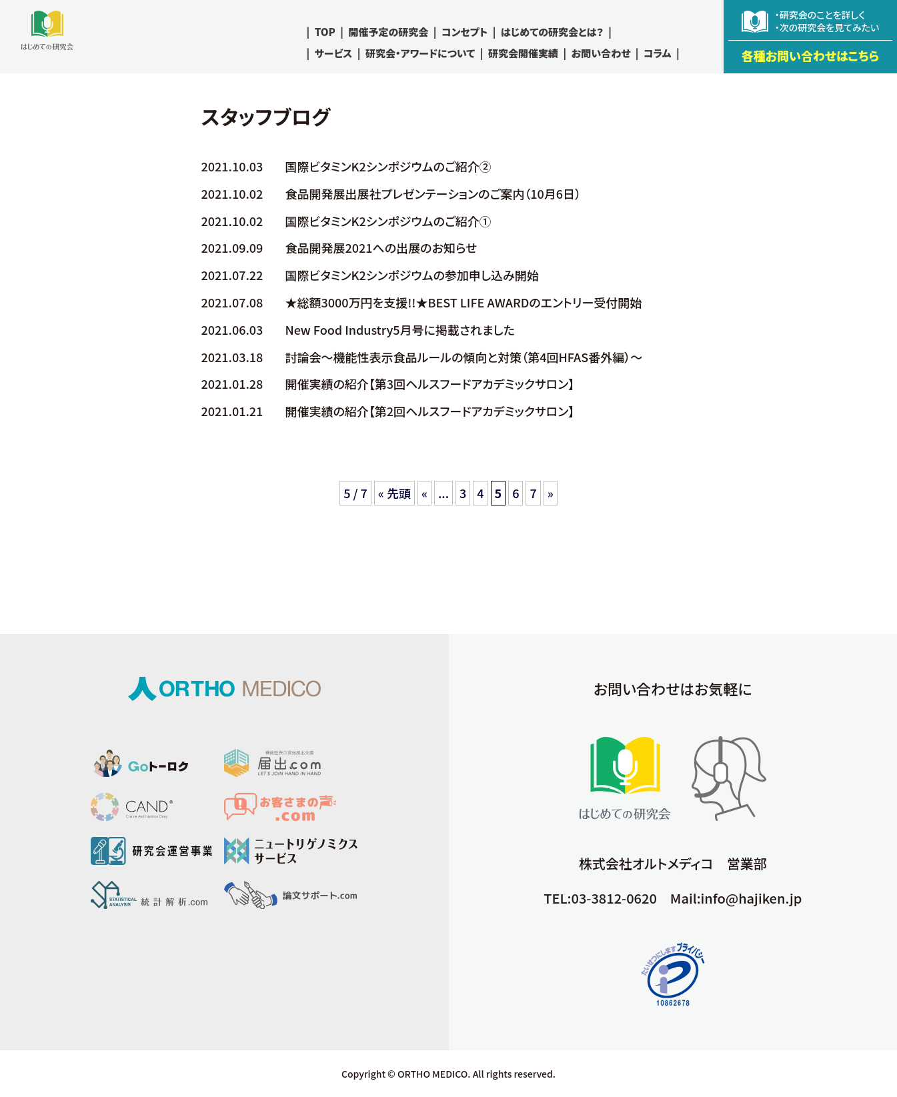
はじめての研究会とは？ (552, 32)
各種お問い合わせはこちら (811, 55)
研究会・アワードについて (420, 53)
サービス (334, 53)
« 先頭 (394, 492)
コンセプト (464, 32)
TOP (325, 32)
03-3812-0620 (614, 898)
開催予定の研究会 (388, 32)
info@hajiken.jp (751, 898)
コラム (658, 53)
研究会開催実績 (523, 53)
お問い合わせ (601, 53)
